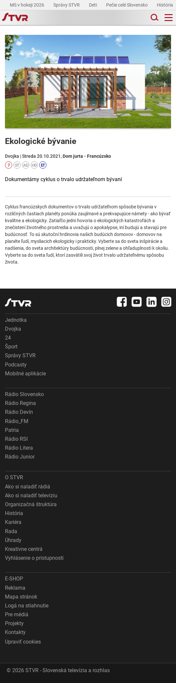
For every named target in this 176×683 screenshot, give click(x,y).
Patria (12, 430)
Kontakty (15, 632)
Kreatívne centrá (24, 549)
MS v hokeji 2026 (27, 5)
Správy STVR (67, 5)
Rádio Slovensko (24, 394)
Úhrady (13, 540)
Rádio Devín (19, 412)
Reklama (15, 588)
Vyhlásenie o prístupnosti (34, 558)
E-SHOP (14, 579)
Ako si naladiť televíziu (31, 495)
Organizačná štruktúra (31, 504)
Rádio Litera (19, 448)
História (165, 5)
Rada (11, 531)
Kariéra (13, 522)
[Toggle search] (154, 17)
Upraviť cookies (23, 642)
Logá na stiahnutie (26, 605)
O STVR (14, 477)
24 (8, 338)
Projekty (14, 623)
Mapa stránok (21, 597)
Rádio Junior (20, 457)
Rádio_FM (16, 421)
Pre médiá (16, 614)
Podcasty (16, 365)
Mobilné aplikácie (25, 373)
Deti (93, 5)
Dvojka (13, 329)
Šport (11, 346)
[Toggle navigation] (168, 17)
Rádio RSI (16, 439)
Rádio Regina (20, 403)
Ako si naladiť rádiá (27, 486)
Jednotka (16, 320)
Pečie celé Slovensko (127, 5)
